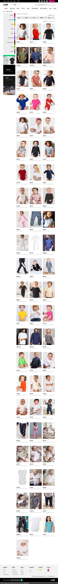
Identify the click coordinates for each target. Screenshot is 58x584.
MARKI (12, 51)
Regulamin (22, 572)
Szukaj (53, 4)
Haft (30, 569)
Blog (11, 1)
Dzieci (18, 8)
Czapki (23, 8)
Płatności (18, 1)
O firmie (4, 1)
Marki (55, 8)
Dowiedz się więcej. (26, 583)
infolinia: (42, 1)
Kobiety (6, 8)
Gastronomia (35, 8)
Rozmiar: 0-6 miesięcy (50, 21)
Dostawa (14, 1)
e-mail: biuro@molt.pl (15, 574)
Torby (28, 8)
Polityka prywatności (6, 574)
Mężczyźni (12, 8)
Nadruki (31, 571)
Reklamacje (22, 574)
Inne (50, 8)
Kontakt (8, 1)
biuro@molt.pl (39, 1)
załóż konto (47, 1)
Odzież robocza (43, 8)
